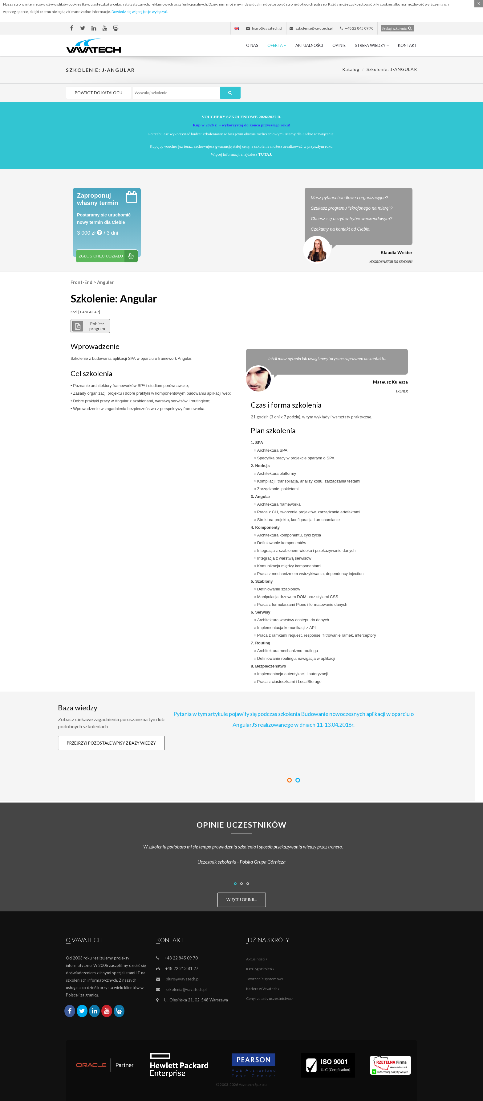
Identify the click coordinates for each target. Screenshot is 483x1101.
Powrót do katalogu (98, 92)
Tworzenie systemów (264, 978)
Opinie (339, 45)
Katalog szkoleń (260, 969)
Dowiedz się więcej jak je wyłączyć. (140, 11)
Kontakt (407, 45)
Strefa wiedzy (372, 45)
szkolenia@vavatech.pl (186, 989)
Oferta (276, 45)
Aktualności (309, 45)
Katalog (350, 69)
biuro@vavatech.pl (183, 978)
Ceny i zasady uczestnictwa (269, 998)
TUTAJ (264, 154)
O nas (252, 45)
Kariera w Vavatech (262, 988)
